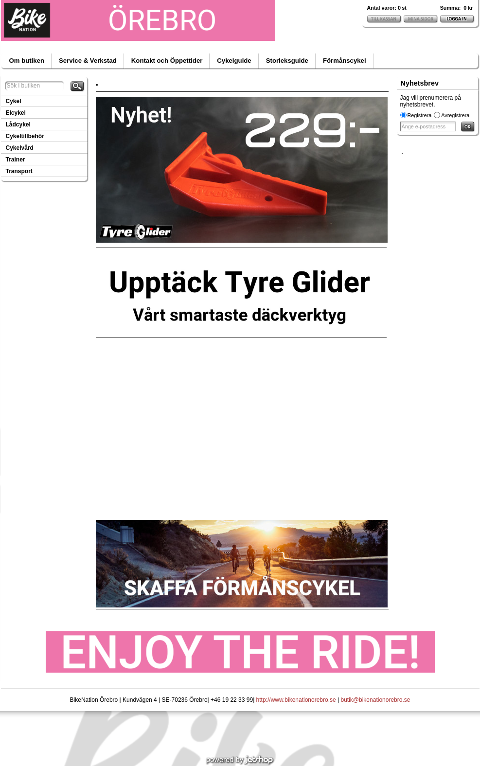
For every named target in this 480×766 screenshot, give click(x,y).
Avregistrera (455, 115)
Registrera (420, 115)
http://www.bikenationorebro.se (296, 699)
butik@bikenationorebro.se (375, 699)
